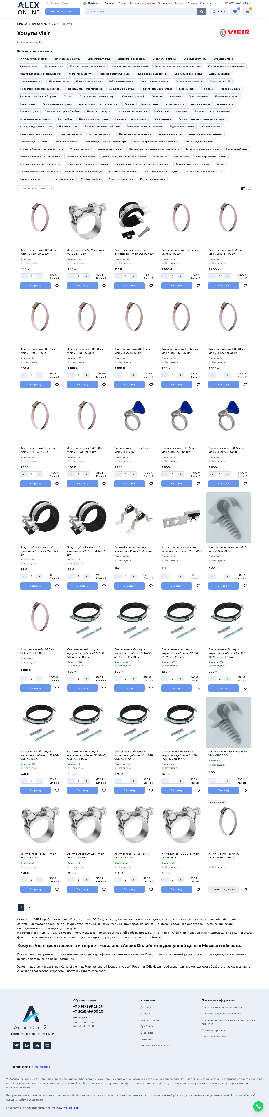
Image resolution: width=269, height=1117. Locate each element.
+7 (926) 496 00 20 (88, 1011)
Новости (145, 1039)
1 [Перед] (21, 907)
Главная (22, 23)
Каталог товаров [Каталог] (61, 11)
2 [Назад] (29, 907)
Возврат (179, 3)
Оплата (122, 3)
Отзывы (192, 3)
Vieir (55, 23)
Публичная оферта (214, 1036)
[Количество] (32, 276)
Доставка (110, 3)
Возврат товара (150, 1020)
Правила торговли (213, 1030)
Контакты (205, 3)
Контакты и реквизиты (155, 1045)
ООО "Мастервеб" (67, 1107)
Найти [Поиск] (201, 11)
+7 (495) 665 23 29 (88, 1006)
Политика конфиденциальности (222, 1007)
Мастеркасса (42, 1066)
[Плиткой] (243, 188)
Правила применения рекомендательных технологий (228, 1021)
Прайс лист (92, 3)
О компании (165, 3)
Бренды (134, 3)
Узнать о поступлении (223, 889)
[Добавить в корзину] (35, 285)
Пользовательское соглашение (221, 1013)
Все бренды (39, 23)
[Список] (249, 188)
